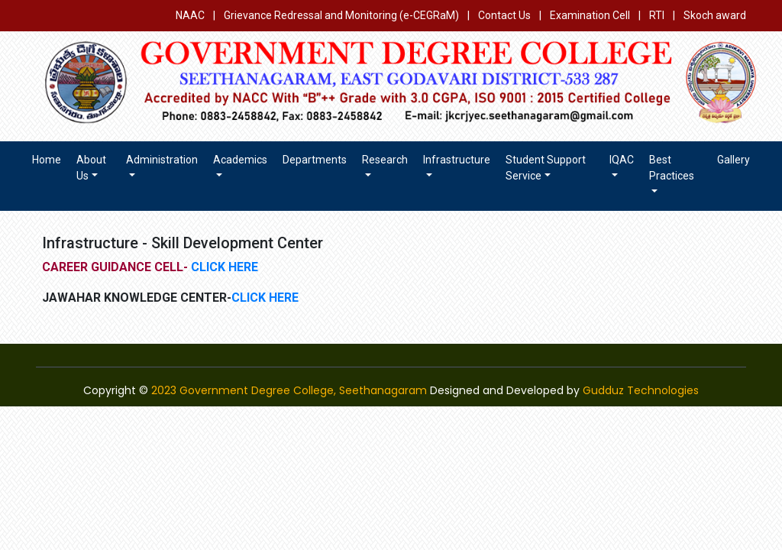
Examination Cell (590, 15)
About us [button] (91, 168)
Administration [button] (162, 160)
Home (46, 160)
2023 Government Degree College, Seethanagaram (289, 390)
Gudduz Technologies (641, 390)
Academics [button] (240, 160)
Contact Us (504, 15)
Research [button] (385, 160)
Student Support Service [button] (546, 168)
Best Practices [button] (671, 168)
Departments (315, 160)
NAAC (190, 15)
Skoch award (714, 15)
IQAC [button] (621, 160)
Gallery (733, 160)
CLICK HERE (223, 267)
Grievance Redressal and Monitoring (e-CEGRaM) (342, 15)
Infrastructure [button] (456, 160)
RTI (656, 15)
